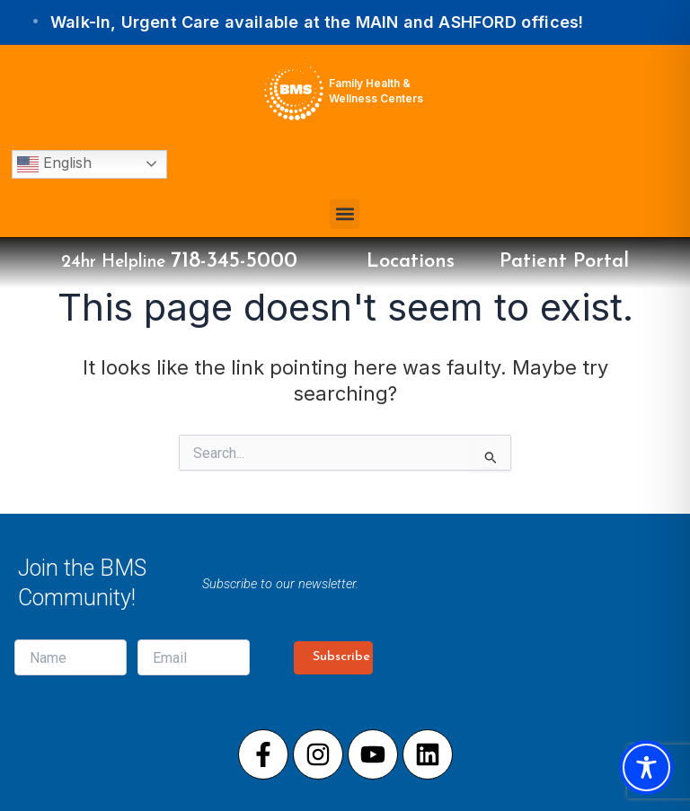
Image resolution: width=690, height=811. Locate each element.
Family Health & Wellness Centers (376, 90)
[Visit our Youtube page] (373, 754)
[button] (344, 214)
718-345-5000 (234, 261)
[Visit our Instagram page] (318, 754)
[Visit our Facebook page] (263, 754)
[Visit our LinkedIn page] (427, 754)
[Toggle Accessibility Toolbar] (646, 767)
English (54, 164)
